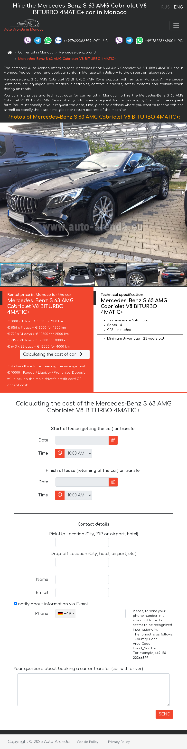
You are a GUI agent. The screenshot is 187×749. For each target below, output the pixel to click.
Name (42, 579)
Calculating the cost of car (53, 354)
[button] (183, 192)
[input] (82, 440)
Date (43, 440)
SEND (164, 714)
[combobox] (65, 613)
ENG (178, 7)
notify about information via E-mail (51, 604)
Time (43, 453)
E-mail (42, 592)
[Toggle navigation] (176, 25)
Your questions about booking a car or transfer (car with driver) (78, 669)
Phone (41, 613)
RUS (165, 7)
